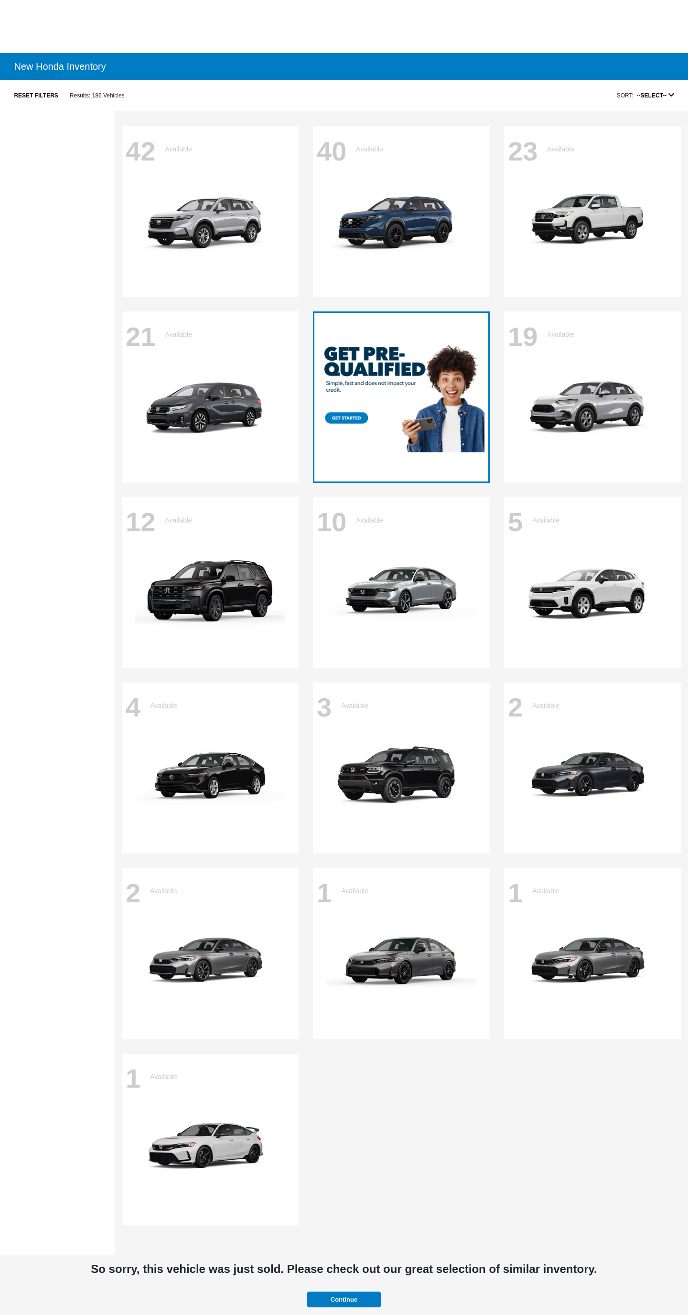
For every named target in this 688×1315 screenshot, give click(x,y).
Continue (344, 1299)
